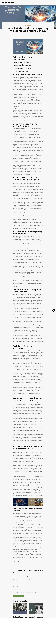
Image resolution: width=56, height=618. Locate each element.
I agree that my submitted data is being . (26, 592)
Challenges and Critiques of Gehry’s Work (22, 65)
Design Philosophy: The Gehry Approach (22, 61)
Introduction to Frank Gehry (19, 59)
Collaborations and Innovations (20, 67)
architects (31, 78)
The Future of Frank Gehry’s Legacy (21, 71)
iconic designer (16, 561)
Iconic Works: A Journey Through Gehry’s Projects (24, 62)
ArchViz (28, 25)
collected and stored (33, 592)
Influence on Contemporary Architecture (22, 64)
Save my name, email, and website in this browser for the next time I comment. (27, 583)
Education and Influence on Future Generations (23, 70)
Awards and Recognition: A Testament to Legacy (24, 68)
